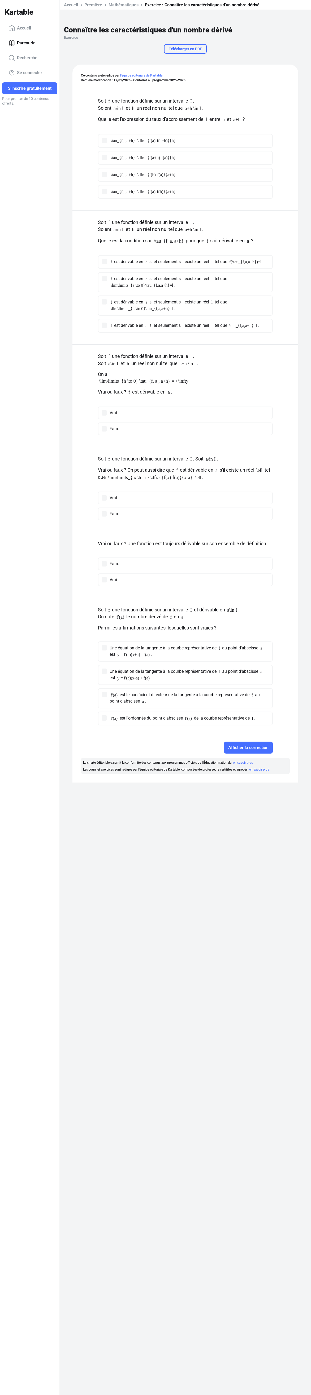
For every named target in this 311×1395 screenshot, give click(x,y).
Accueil (19, 28)
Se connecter (25, 73)
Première (93, 4)
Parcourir (21, 43)
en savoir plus (243, 762)
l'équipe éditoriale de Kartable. (141, 75)
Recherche (22, 58)
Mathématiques (124, 4)
